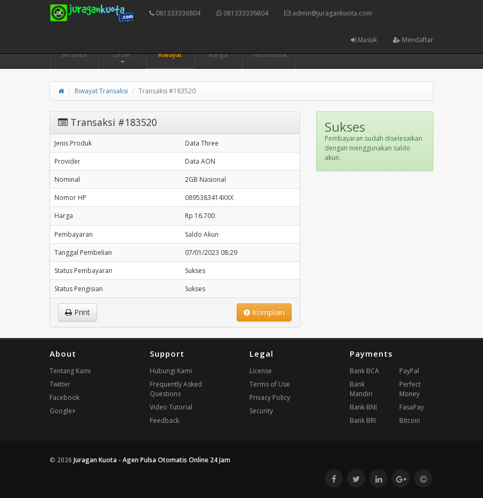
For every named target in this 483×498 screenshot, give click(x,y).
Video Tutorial (171, 407)
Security (261, 410)
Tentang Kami (70, 370)
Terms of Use (269, 384)
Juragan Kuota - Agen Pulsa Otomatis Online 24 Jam (152, 459)
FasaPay (411, 407)
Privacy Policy (269, 397)
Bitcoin (409, 420)
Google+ (63, 410)
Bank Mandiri (361, 389)
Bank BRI (363, 420)
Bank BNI (363, 407)
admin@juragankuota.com (328, 13)
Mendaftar (413, 39)
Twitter (60, 384)
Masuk (364, 39)
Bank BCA (364, 370)
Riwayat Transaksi (101, 90)
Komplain (264, 312)
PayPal (409, 370)
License (260, 370)
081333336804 (174, 13)
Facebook (64, 397)
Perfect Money (410, 389)
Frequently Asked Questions (176, 389)
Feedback (164, 420)
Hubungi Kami (171, 370)
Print (77, 312)
